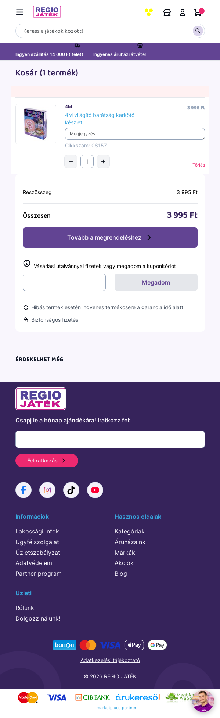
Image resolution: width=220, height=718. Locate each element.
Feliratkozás (46, 460)
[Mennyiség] (87, 161)
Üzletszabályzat (37, 552)
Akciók (124, 563)
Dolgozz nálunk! (37, 618)
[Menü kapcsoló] (21, 11)
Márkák (125, 552)
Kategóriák (130, 531)
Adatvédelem (33, 563)
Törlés (198, 165)
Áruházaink (167, 12)
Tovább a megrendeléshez (110, 237)
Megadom (156, 282)
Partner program (38, 573)
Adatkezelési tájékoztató (110, 660)
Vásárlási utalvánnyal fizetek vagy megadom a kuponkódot (99, 264)
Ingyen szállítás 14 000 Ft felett (49, 54)
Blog (121, 573)
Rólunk (24, 607)
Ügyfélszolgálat (37, 542)
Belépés (182, 12)
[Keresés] (110, 31)
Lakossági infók (37, 531)
